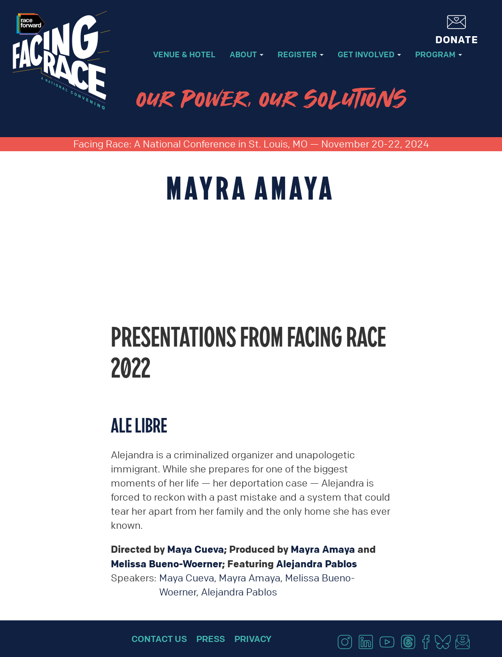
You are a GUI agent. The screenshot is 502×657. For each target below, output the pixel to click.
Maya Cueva (195, 549)
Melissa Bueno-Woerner (166, 563)
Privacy (252, 639)
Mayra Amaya (323, 549)
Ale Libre (139, 425)
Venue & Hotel (184, 54)
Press (210, 639)
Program (438, 54)
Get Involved (369, 54)
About (246, 54)
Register (301, 54)
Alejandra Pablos (316, 563)
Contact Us (159, 639)
